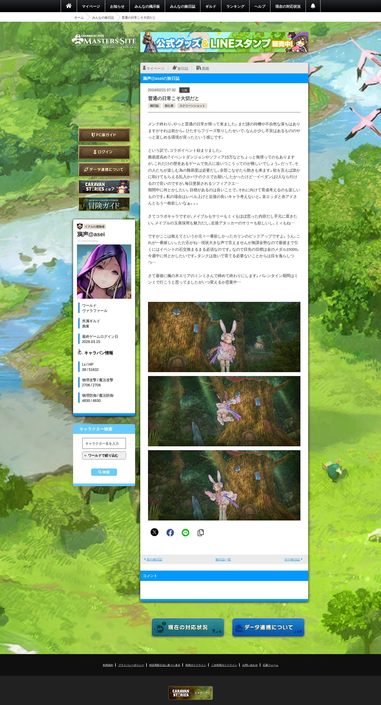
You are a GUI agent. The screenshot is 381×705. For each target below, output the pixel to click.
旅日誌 (182, 68)
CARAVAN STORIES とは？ (104, 187)
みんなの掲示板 (147, 6)
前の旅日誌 (154, 559)
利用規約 (108, 665)
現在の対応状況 (288, 6)
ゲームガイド (104, 204)
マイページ (91, 6)
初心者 (169, 105)
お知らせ (117, 6)
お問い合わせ (250, 665)
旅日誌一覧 (223, 559)
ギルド (210, 6)
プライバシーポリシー (131, 665)
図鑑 (205, 68)
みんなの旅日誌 (182, 6)
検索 (106, 472)
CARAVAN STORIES (190, 693)
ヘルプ (259, 6)
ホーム (79, 17)
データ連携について (104, 169)
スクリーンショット (192, 105)
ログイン (104, 152)
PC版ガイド (104, 135)
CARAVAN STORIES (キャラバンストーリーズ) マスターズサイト (104, 41)
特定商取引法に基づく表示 (164, 665)
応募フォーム (270, 665)
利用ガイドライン (195, 665)
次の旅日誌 (292, 559)
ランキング (235, 6)
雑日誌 (154, 105)
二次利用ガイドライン (224, 665)
